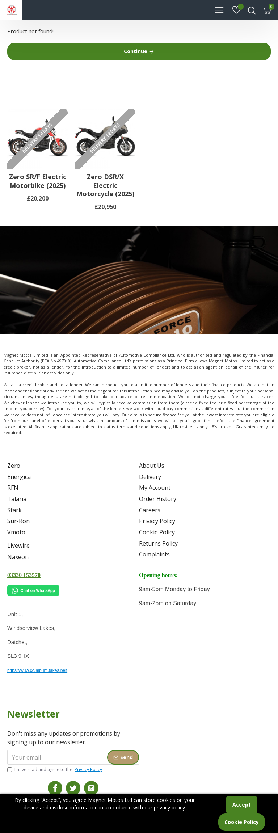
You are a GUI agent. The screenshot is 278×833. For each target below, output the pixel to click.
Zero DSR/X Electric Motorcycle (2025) (105, 191)
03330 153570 (24, 575)
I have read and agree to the (55, 769)
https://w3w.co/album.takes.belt (37, 670)
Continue (135, 51)
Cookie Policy (241, 822)
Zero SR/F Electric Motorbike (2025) (37, 187)
